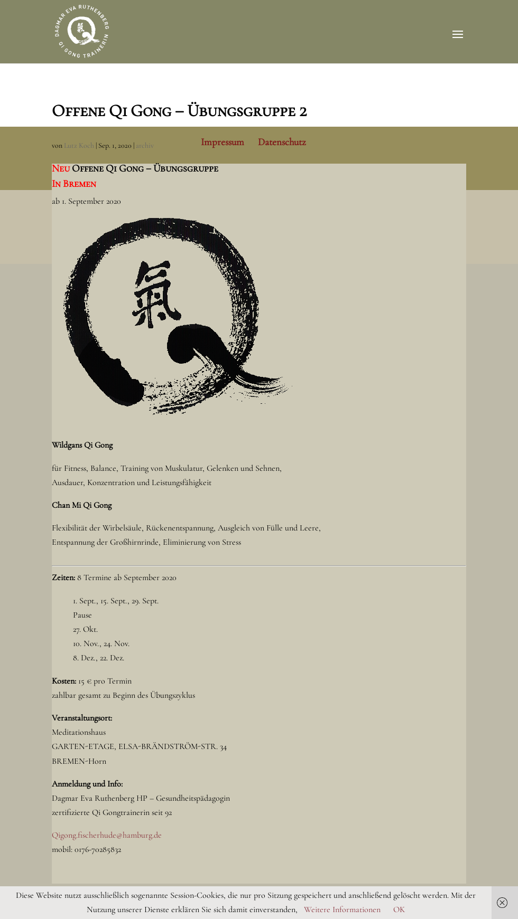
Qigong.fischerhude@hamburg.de (107, 835)
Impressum (222, 142)
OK (399, 909)
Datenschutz (282, 142)
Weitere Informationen (342, 909)
